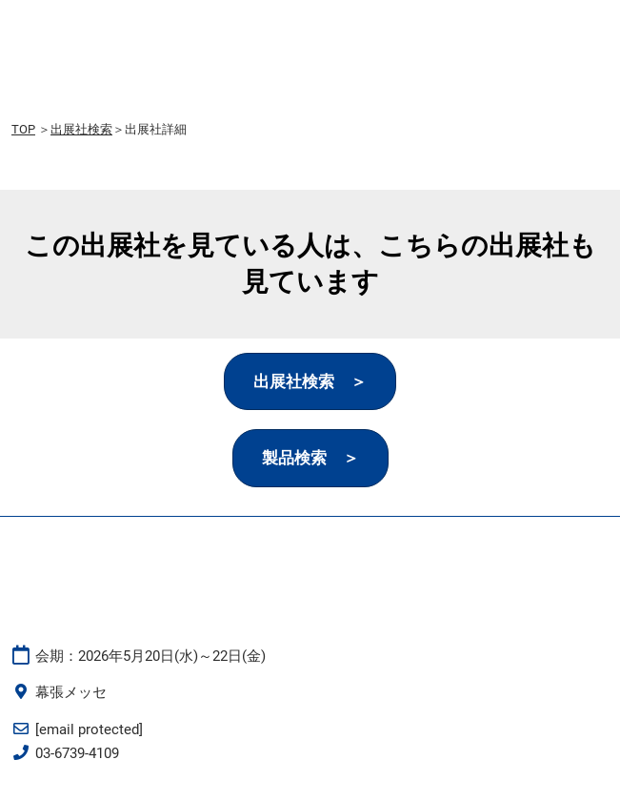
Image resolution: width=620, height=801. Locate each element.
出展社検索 (81, 129)
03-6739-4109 (77, 753)
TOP (23, 129)
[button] (310, 382)
